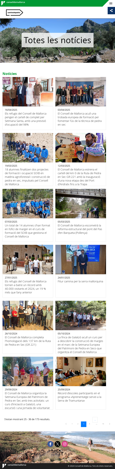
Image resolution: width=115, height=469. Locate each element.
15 (104, 423)
